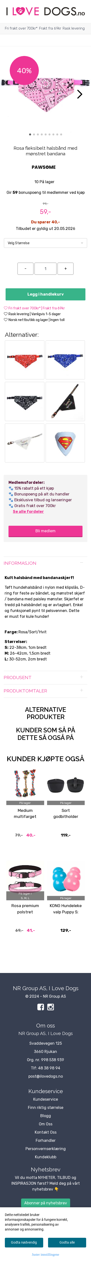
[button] (30, 134)
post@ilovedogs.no (45, 1076)
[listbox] (45, 243)
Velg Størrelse (19, 243)
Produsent (18, 677)
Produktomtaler (25, 690)
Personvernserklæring (45, 1148)
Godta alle (67, 1242)
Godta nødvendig (24, 1242)
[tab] (45, 563)
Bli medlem (45, 531)
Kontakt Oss (46, 1132)
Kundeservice (45, 1099)
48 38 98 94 (49, 1068)
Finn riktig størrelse (45, 1107)
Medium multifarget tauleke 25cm (25, 816)
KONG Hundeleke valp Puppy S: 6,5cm (66, 911)
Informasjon (20, 563)
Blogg (45, 1115)
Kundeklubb (45, 1157)
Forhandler (46, 1140)
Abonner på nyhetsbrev (45, 1203)
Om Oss (45, 1124)
